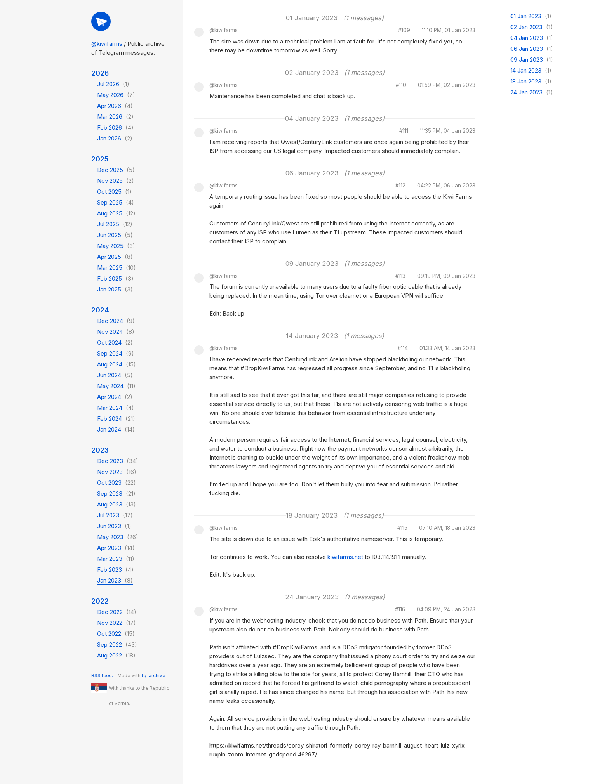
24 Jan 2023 (531, 92)
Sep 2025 (115, 202)
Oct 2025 (114, 191)
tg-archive (153, 675)
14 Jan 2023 (531, 70)
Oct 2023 (116, 482)
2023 (100, 450)
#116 (400, 609)
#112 (400, 186)
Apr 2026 (115, 105)
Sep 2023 (116, 493)
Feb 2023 (115, 569)
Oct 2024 (115, 342)
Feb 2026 (115, 127)
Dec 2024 (116, 320)
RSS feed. (102, 675)
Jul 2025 (114, 224)
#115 (402, 528)
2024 (100, 310)
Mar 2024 (115, 407)
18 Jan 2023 (531, 81)
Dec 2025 (116, 169)
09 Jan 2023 (531, 59)
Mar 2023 (115, 558)
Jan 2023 (115, 580)
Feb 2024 (116, 418)
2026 (100, 73)
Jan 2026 (114, 138)
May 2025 (116, 246)
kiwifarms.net (345, 556)
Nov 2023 (116, 471)
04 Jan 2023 (531, 38)
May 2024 (116, 386)
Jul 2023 (115, 515)
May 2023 (117, 537)
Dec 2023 (117, 461)
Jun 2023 (114, 526)
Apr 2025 (115, 256)
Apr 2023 (116, 548)
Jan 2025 (115, 289)
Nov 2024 (115, 331)
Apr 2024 (114, 397)
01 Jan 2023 (531, 16)
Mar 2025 (116, 267)
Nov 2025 (115, 180)
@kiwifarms (106, 43)
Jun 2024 (115, 375)
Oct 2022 (116, 633)
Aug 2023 (116, 504)
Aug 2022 (116, 655)
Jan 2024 (116, 429)
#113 (400, 276)
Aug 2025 (116, 213)
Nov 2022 (116, 622)
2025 (99, 159)
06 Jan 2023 (531, 48)
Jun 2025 (115, 235)
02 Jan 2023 (531, 27)
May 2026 (116, 95)
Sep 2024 (115, 353)
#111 (403, 131)
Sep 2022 (117, 644)
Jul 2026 (113, 84)
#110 (401, 85)
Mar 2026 (115, 116)
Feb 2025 (115, 278)
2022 (100, 601)
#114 (403, 348)
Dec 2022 (116, 612)
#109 (404, 30)
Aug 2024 (116, 364)
